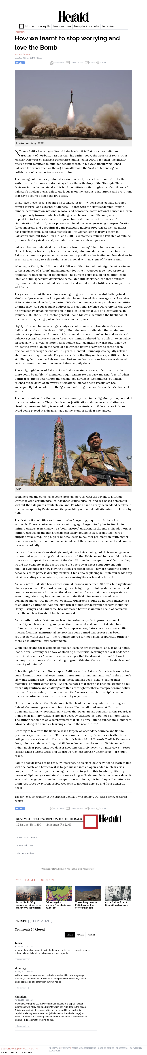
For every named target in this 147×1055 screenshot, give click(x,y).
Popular (91, 934)
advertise (54, 1048)
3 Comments (74, 62)
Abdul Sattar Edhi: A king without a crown (116, 903)
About (4, 1052)
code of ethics (106, 1048)
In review (108, 26)
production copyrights (129, 1048)
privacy (66, 1048)
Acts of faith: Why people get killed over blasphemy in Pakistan (28, 905)
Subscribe (26, 1052)
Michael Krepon (22, 54)
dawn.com (54, 1051)
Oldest (69, 934)
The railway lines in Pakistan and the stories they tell (86, 905)
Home (29, 26)
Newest (80, 934)
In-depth (44, 26)
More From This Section (35, 880)
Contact (15, 1052)
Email (90, 62)
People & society (86, 26)
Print (101, 62)
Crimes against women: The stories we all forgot (58, 905)
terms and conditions (84, 1048)
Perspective (62, 26)
